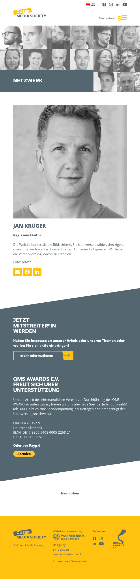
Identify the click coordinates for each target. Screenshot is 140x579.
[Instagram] (111, 4)
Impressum (60, 561)
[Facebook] (104, 4)
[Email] (17, 272)
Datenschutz (79, 561)
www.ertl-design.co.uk (67, 554)
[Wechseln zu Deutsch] (87, 4)
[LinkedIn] (117, 4)
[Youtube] (124, 4)
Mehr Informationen (36, 355)
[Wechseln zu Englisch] (93, 4)
